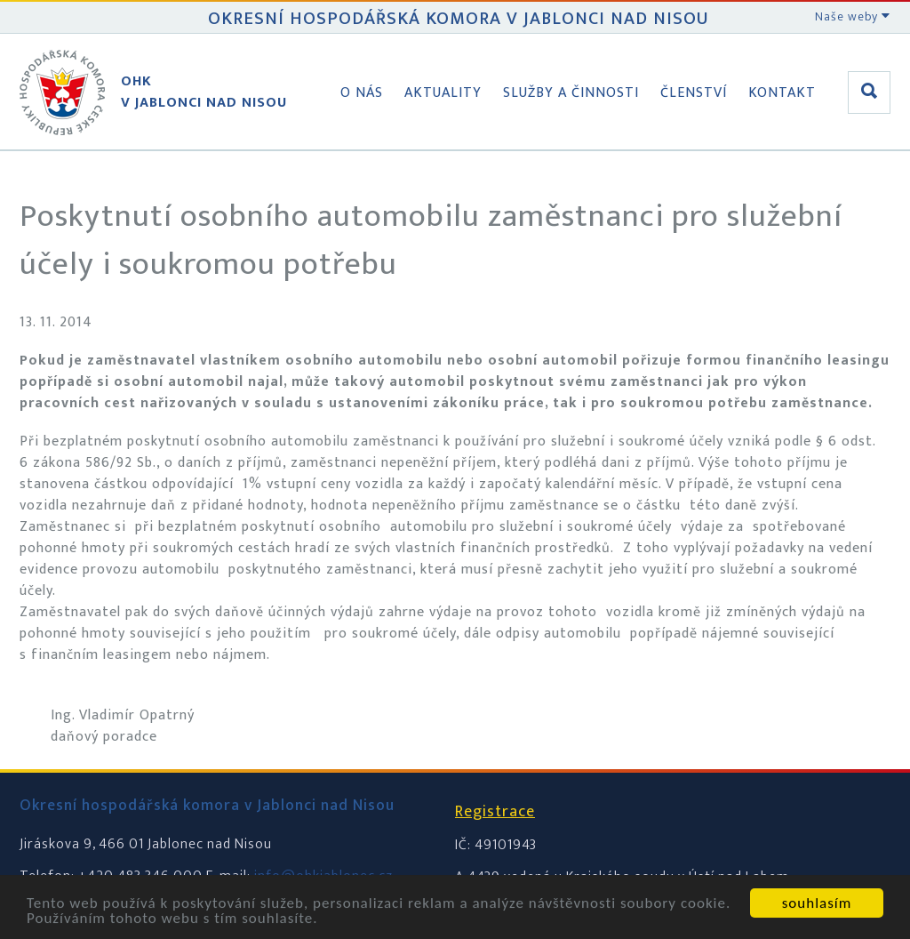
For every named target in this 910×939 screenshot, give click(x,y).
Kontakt (782, 93)
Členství (693, 93)
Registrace (495, 812)
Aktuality (443, 93)
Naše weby (852, 16)
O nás (361, 93)
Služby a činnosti (571, 93)
